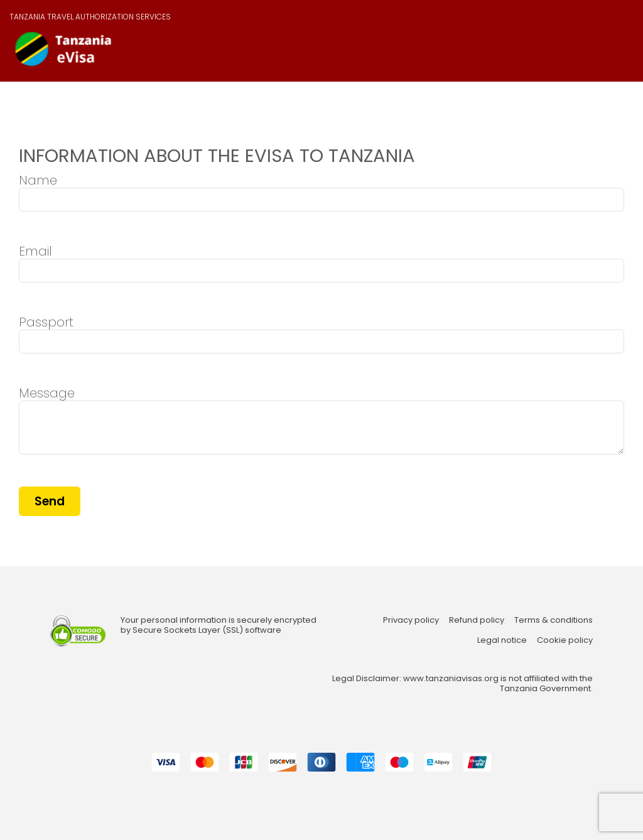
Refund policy (476, 620)
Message (47, 393)
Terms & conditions (553, 620)
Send (50, 501)
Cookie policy (565, 640)
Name (38, 180)
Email (35, 251)
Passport (46, 322)
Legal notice (502, 640)
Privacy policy (411, 620)
